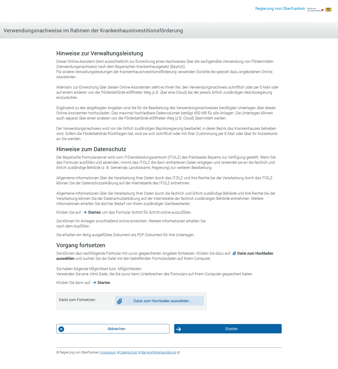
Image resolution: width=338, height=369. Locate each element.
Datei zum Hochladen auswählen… (163, 300)
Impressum (108, 352)
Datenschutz (128, 352)
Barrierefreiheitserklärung (158, 352)
